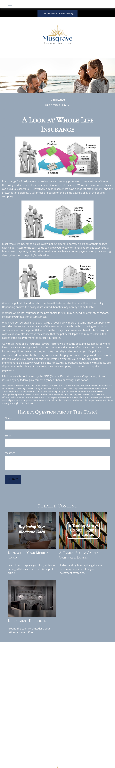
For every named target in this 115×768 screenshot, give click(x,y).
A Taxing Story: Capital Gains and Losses (79, 555)
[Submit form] (13, 479)
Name (8, 418)
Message (10, 453)
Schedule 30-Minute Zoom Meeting (58, 13)
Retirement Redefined (27, 620)
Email (8, 435)
